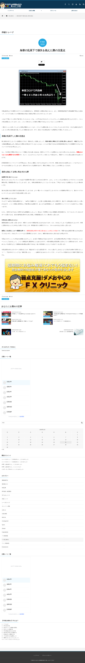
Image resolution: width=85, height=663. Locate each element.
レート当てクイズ (6, 502)
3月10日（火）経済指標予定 (66, 331)
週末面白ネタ (5, 484)
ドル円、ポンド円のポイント (19, 331)
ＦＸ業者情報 (5, 535)
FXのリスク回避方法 (8, 629)
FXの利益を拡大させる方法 (10, 631)
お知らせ (4, 510)
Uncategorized (5, 521)
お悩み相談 (4, 513)
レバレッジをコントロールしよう (12, 639)
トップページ (11, 10)
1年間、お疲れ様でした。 (7, 464)
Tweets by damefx (6, 350)
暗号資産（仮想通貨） (7, 491)
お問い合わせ (74, 10)
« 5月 (3, 449)
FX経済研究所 (5, 532)
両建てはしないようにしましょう (11, 637)
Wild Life (4, 517)
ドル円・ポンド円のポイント (8, 469)
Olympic (3, 528)
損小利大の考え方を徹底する (10, 632)
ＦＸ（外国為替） (6, 543)
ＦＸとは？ (6, 624)
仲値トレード (5, 498)
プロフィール (53, 10)
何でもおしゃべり (6, 495)
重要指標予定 (5, 480)
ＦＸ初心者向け (5, 58)
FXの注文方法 (7, 625)
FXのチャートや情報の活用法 (10, 627)
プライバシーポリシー (46, 655)
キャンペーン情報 (6, 506)
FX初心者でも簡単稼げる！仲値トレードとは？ (22, 322)
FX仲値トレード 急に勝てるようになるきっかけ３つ (23, 314)
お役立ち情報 (32, 10)
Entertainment (5, 547)
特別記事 (4, 487)
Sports (3, 524)
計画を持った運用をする (9, 634)
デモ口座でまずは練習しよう (10, 636)
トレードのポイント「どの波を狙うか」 (62, 322)
